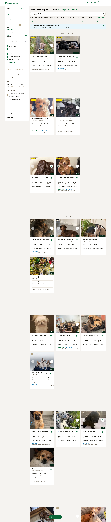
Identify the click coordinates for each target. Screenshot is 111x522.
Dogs (8, 43)
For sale (10, 50)
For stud (10, 54)
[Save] (51, 85)
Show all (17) (12, 132)
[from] (12, 156)
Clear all (23, 36)
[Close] (103, 53)
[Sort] (93, 48)
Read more (101, 45)
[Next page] (80, 433)
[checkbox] (7, 70)
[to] (23, 156)
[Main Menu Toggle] (1, 2)
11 (75, 433)
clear (24, 63)
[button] (42, 73)
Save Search (35, 49)
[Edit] (25, 105)
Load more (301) (21, 98)
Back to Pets (10, 39)
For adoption (19, 50)
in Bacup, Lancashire (67, 37)
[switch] (21, 60)
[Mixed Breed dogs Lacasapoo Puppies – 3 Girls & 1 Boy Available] (68, 364)
